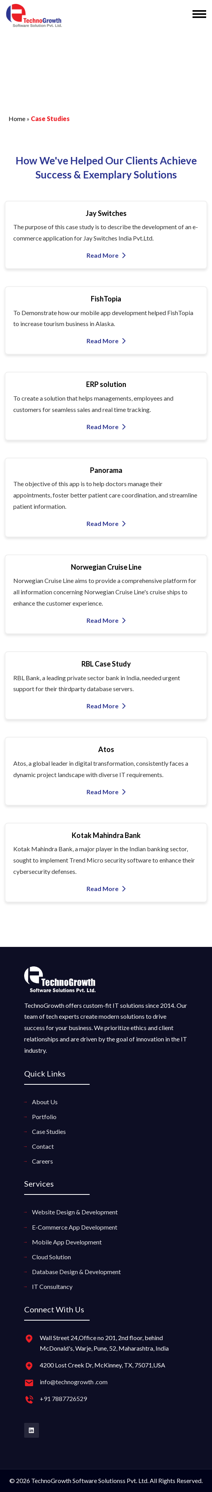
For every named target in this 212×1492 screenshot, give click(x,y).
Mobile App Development (67, 1242)
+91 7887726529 (63, 1398)
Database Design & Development (76, 1271)
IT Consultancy (52, 1286)
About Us (45, 1101)
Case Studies (49, 1131)
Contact (43, 1146)
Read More (106, 255)
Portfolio (44, 1116)
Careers (42, 1161)
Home (17, 118)
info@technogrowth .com (74, 1381)
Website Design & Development (75, 1212)
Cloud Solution (51, 1256)
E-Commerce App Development (74, 1227)
